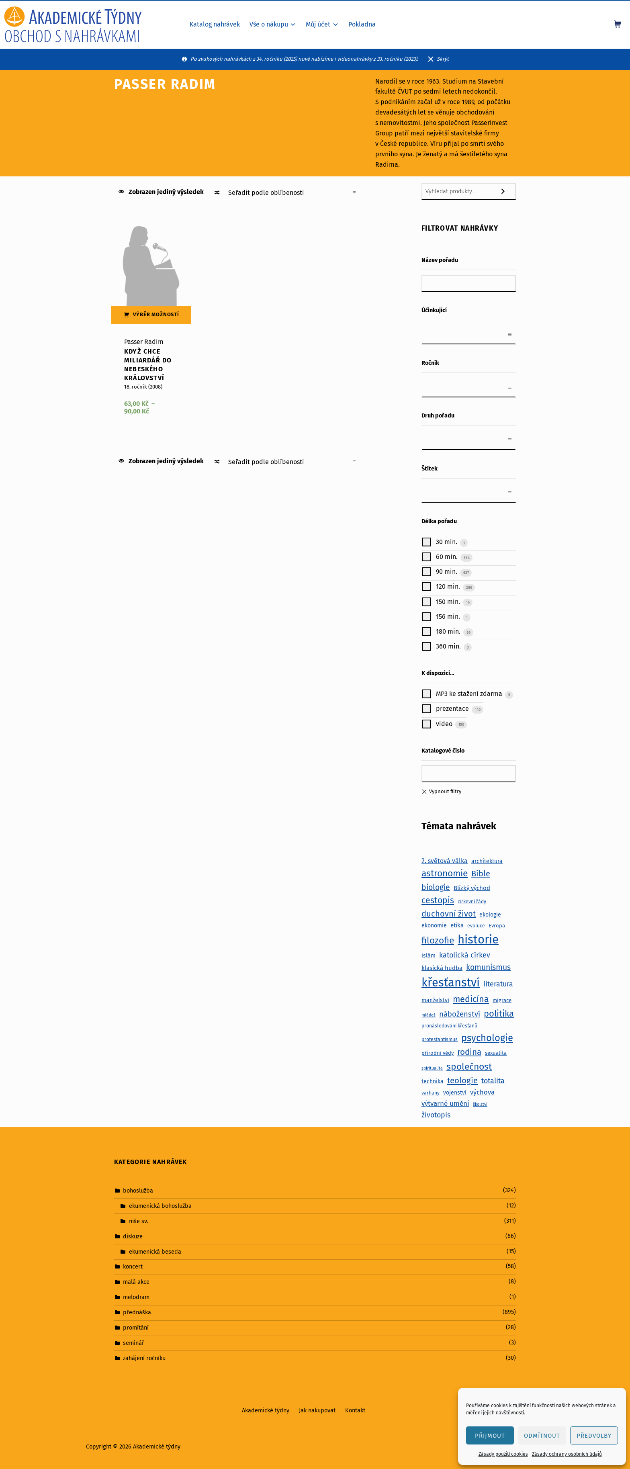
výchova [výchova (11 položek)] (482, 1092)
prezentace (451, 709)
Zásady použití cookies (503, 1454)
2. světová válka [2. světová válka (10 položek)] (444, 861)
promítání (136, 1327)
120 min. (447, 587)
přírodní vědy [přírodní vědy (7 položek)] (437, 1053)
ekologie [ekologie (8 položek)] (490, 914)
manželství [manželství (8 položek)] (435, 1000)
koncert (133, 1266)
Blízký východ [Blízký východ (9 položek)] (472, 888)
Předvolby (594, 1435)
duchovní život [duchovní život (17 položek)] (448, 914)
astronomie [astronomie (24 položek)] (444, 873)
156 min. (447, 616)
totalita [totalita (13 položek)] (493, 1080)
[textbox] (430, 334)
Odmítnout (542, 1435)
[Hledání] (507, 191)
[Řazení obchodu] (291, 193)
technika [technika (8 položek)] (432, 1081)
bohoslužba (138, 1190)
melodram (136, 1297)
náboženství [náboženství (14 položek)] (459, 1014)
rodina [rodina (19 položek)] (469, 1052)
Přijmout (490, 1435)
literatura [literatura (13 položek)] (498, 984)
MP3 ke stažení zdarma (468, 694)
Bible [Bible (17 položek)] (480, 873)
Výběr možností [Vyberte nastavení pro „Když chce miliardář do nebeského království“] (156, 314)
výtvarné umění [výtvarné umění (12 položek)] (445, 1103)
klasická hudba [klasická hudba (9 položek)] (441, 968)
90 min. (445, 572)
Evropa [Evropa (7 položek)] (497, 926)
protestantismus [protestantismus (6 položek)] (439, 1039)
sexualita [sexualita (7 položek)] (496, 1053)
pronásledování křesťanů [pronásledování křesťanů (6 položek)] (449, 1026)
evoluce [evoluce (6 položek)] (476, 926)
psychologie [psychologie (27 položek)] (487, 1037)
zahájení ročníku (144, 1358)
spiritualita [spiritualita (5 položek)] (432, 1068)
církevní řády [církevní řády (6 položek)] (472, 901)
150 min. (447, 602)
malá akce (136, 1281)
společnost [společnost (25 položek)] (469, 1066)
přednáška (137, 1312)
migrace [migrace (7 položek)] (502, 1000)
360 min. (447, 646)
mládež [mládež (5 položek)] (428, 1015)
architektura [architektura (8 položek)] (487, 861)
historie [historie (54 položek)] (478, 940)
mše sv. (138, 1221)
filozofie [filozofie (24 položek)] (437, 940)
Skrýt (443, 59)
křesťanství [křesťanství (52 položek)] (450, 983)
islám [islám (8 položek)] (428, 955)
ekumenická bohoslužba (160, 1205)
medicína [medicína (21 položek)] (471, 999)
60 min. (446, 557)
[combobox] (468, 334)
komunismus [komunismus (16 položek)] (488, 967)
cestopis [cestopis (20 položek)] (437, 900)
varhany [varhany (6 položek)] (430, 1093)
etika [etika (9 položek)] (457, 925)
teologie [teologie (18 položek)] (462, 1080)
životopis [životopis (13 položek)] (435, 1115)
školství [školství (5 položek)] (480, 1104)
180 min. (447, 631)
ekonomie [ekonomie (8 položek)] (434, 925)
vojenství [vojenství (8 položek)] (454, 1092)
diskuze (133, 1236)
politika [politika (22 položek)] (499, 1013)
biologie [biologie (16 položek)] (435, 887)
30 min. (445, 542)
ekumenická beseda (155, 1251)
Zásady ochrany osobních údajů (567, 1454)
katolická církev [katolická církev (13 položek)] (464, 955)
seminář (133, 1342)
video (443, 724)
